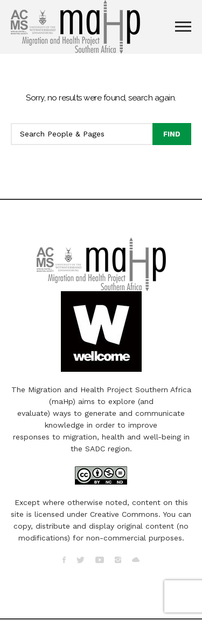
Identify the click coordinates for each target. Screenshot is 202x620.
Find (171, 134)
